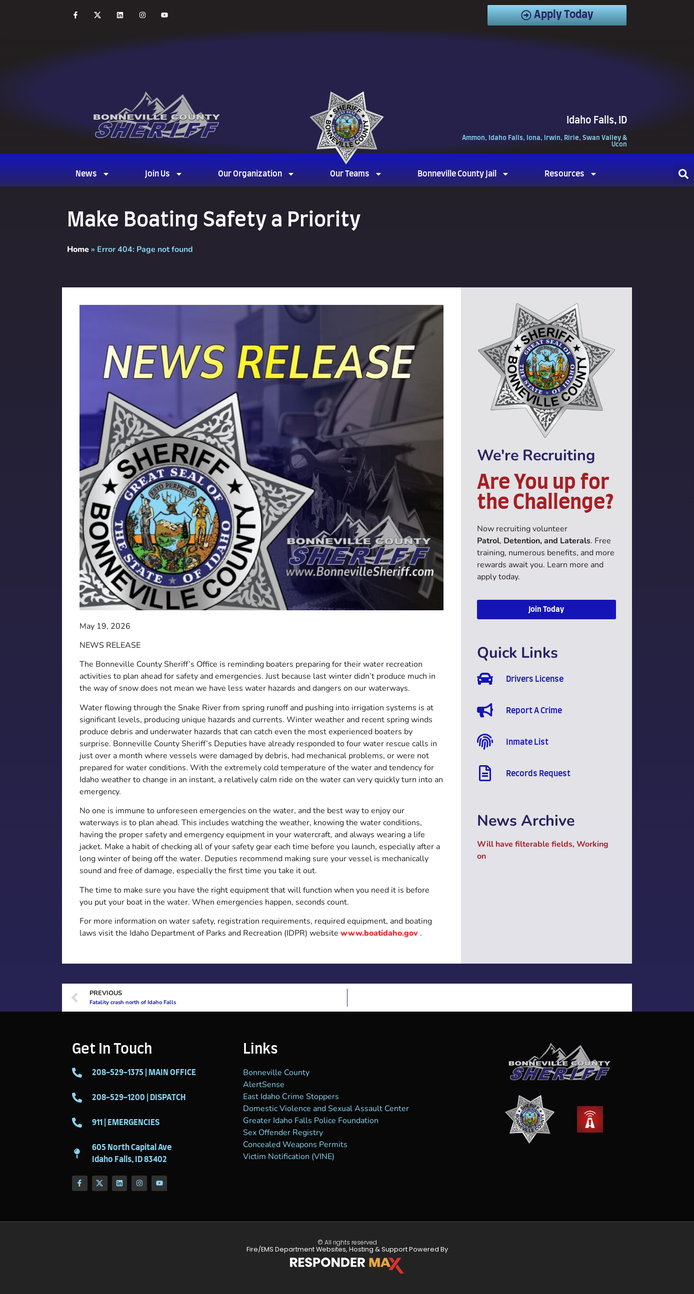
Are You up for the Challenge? (545, 493)
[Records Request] (485, 773)
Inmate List (527, 742)
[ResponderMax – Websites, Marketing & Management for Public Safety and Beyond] (347, 1266)
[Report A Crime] (485, 710)
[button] (684, 174)
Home (78, 249)
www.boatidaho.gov (379, 933)
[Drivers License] (485, 679)
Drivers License (535, 679)
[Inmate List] (485, 742)
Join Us (164, 174)
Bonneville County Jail (464, 174)
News (93, 174)
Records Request (538, 774)
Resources (571, 174)
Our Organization (256, 174)
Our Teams (356, 174)
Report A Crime (534, 711)
